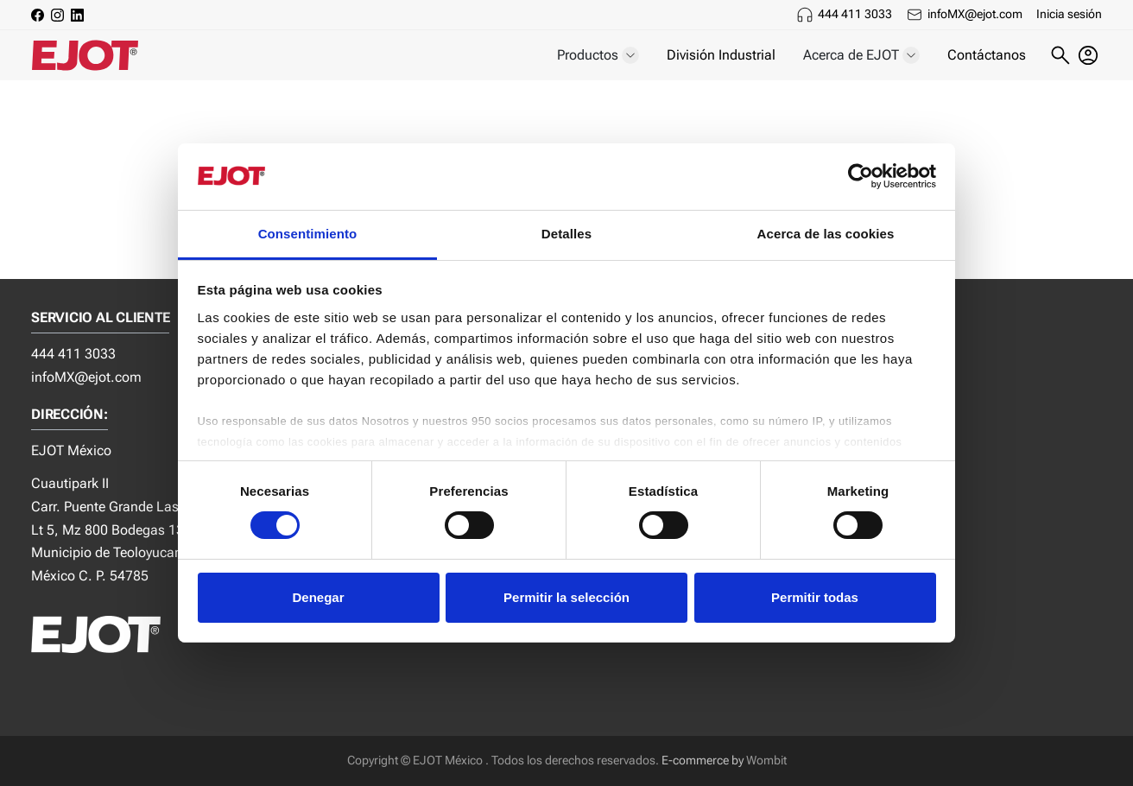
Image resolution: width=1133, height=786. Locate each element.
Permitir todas (814, 597)
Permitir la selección (566, 597)
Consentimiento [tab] (308, 233)
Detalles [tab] (566, 233)
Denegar (318, 597)
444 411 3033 (855, 14)
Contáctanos (986, 55)
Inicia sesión (1069, 14)
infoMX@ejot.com (974, 14)
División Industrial (721, 55)
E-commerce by (702, 760)
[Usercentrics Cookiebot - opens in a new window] (860, 176)
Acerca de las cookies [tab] (826, 233)
